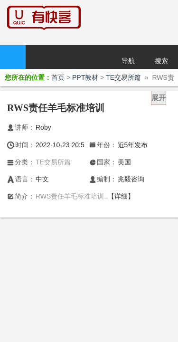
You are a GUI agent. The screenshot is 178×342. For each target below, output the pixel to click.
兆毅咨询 (131, 179)
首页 (13, 57)
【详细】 (121, 196)
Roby (43, 127)
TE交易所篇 (123, 77)
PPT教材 (85, 77)
